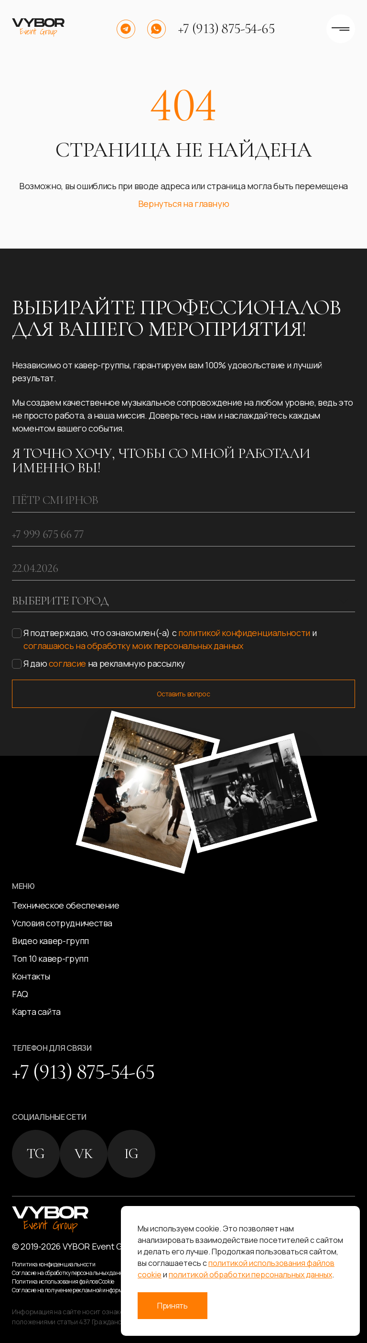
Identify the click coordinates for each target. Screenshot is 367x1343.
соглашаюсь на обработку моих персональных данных (133, 645)
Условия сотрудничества (62, 923)
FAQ (20, 994)
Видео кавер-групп (50, 940)
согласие (67, 663)
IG (131, 1153)
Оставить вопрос (183, 693)
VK (84, 1153)
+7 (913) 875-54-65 (226, 29)
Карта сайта (36, 1011)
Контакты (31, 976)
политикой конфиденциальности (244, 632)
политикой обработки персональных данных (250, 1274)
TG (36, 1153)
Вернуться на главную (183, 203)
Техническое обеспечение (65, 905)
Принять (172, 1305)
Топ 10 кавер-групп (50, 958)
